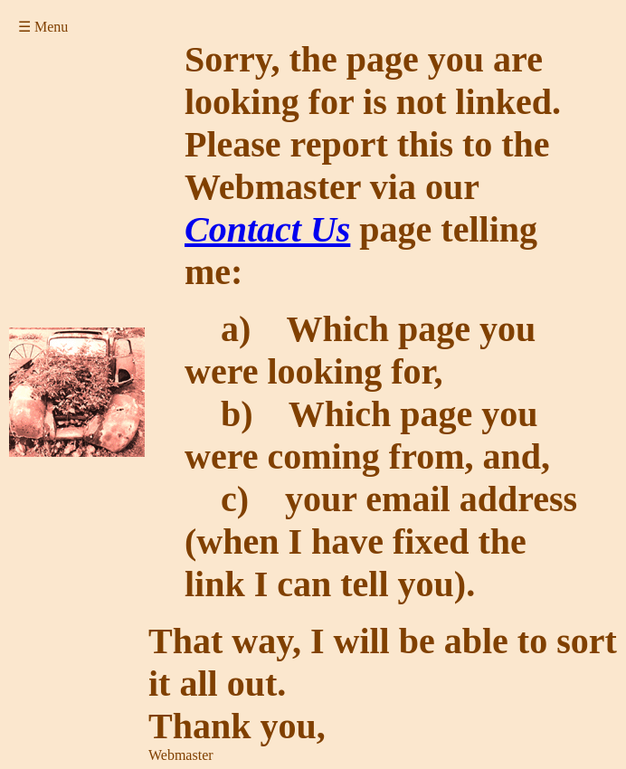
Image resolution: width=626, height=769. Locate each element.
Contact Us (267, 229)
